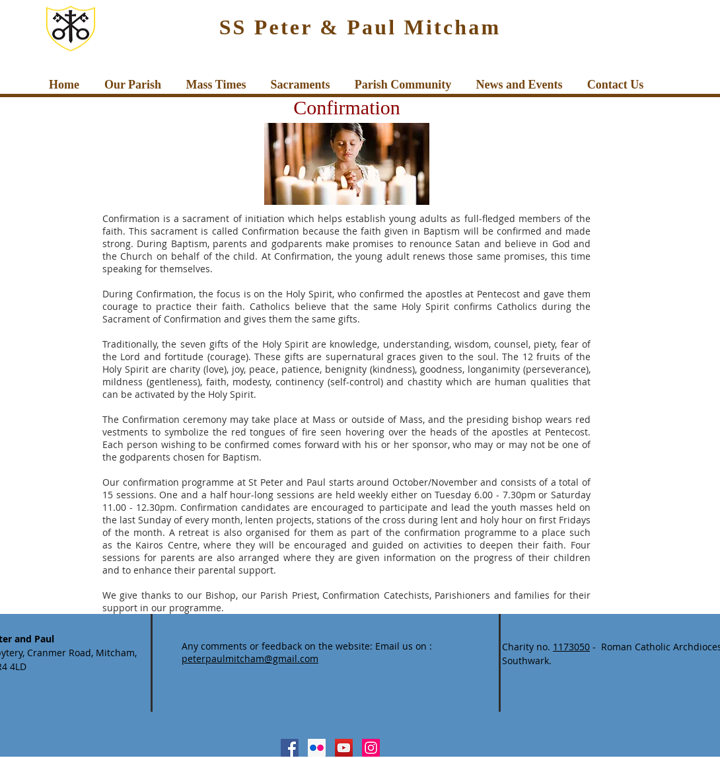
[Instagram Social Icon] (371, 748)
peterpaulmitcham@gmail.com (250, 658)
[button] (133, 85)
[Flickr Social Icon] (317, 748)
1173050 (571, 646)
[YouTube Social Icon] (344, 748)
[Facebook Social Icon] (290, 748)
